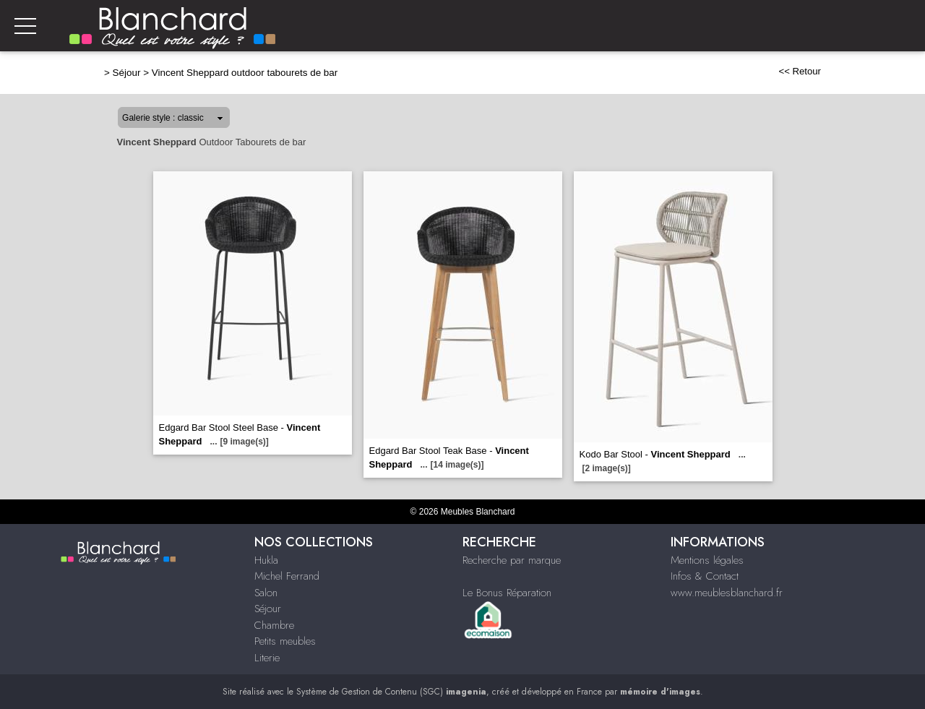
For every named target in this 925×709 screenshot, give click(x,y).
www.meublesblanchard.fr (727, 593)
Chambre (274, 625)
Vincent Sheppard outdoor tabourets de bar (245, 72)
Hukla (266, 560)
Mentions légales (707, 560)
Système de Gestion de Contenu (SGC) (391, 691)
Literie (267, 658)
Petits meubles (285, 641)
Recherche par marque (511, 560)
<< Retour (799, 71)
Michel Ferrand (286, 576)
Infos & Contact (705, 576)
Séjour (127, 72)
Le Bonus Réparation (506, 593)
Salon (266, 593)
